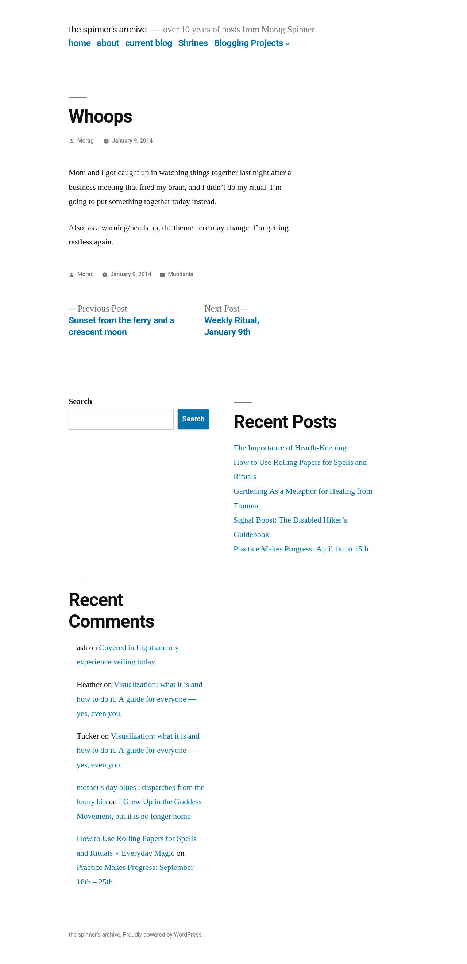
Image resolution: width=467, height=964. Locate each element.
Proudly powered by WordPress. (163, 934)
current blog (148, 43)
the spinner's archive (108, 29)
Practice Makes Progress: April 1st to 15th (301, 549)
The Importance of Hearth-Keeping (290, 448)
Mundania (180, 274)
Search (80, 401)
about (108, 43)
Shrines (193, 43)
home (80, 43)
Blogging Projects (248, 43)
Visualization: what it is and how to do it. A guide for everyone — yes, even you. (139, 698)
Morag (85, 140)
